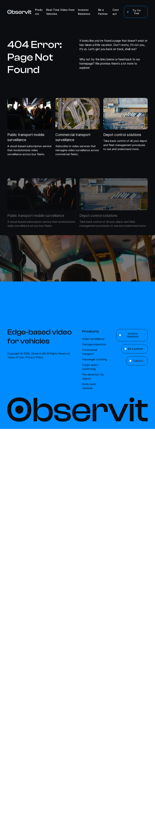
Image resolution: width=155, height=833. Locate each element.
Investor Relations (132, 335)
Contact (138, 361)
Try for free (136, 12)
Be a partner (135, 348)
